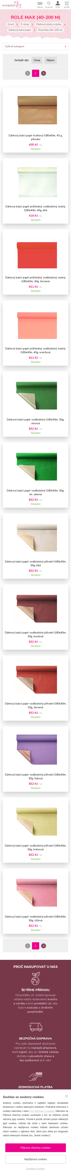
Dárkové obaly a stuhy (48, 24)
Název (50, 60)
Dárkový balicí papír (20, 30)
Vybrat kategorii (14, 46)
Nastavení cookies (35, 1168)
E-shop (25, 24)
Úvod (11, 24)
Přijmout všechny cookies (36, 1147)
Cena (37, 60)
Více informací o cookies (41, 1111)
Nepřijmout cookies (35, 1159)
